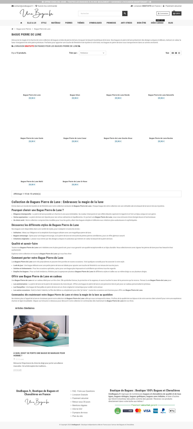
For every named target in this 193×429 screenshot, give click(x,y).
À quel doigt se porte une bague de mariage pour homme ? (39, 354)
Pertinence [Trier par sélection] (84, 53)
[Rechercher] (102, 13)
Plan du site (77, 416)
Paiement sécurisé (80, 398)
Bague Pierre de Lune (32, 95)
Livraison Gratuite (80, 395)
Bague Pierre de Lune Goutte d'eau (118, 138)
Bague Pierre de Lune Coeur (75, 138)
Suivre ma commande (47, 6)
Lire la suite (17, 370)
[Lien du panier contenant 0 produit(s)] (176, 13)
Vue (167, 53)
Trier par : (73, 53)
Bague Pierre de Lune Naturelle (161, 95)
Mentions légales (79, 405)
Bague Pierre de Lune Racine (161, 138)
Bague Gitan (75, 95)
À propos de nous (80, 412)
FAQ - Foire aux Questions (83, 391)
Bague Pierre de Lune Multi (32, 181)
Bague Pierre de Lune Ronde (118, 95)
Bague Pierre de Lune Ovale (32, 138)
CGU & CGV (77, 409)
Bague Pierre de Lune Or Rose (75, 181)
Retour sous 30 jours (81, 402)
